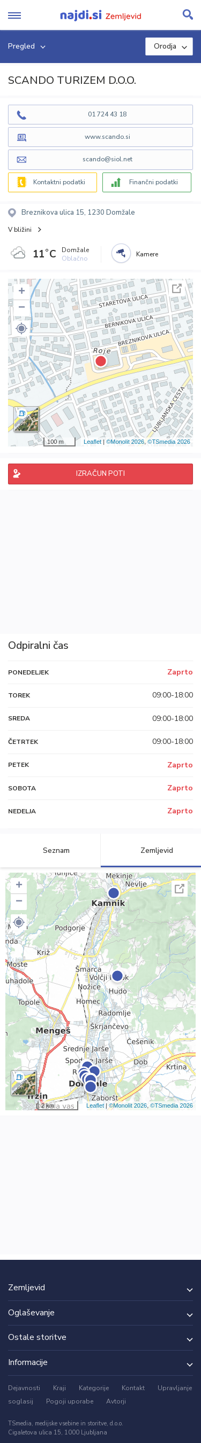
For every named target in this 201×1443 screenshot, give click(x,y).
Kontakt (133, 1388)
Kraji (59, 1388)
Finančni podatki (153, 182)
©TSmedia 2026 (168, 441)
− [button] (21, 308)
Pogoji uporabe (69, 1401)
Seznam (50, 850)
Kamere (147, 254)
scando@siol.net (107, 159)
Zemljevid (150, 850)
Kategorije (94, 1388)
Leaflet (92, 441)
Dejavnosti (24, 1388)
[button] (21, 328)
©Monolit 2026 (125, 441)
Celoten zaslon (177, 288)
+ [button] (21, 292)
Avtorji (116, 1401)
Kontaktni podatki (59, 182)
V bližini (20, 229)
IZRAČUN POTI (100, 474)
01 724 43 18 (107, 114)
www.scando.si (107, 136)
